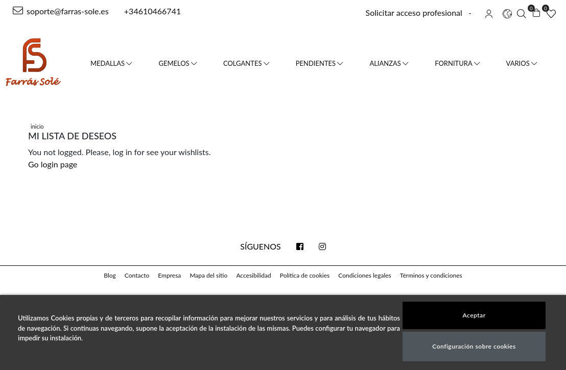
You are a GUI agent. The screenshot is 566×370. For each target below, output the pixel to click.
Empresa (169, 275)
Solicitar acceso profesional (414, 12)
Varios (521, 63)
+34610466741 (151, 11)
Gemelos (177, 63)
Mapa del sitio (208, 275)
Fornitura (457, 63)
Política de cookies (304, 275)
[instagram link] (322, 246)
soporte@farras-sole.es (61, 11)
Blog (109, 275)
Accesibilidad (253, 275)
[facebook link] (299, 246)
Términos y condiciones (431, 275)
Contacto (137, 275)
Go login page (52, 164)
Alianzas (388, 63)
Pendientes (319, 63)
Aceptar (473, 315)
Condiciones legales (364, 275)
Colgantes (246, 63)
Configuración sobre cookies (473, 346)
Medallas (111, 63)
